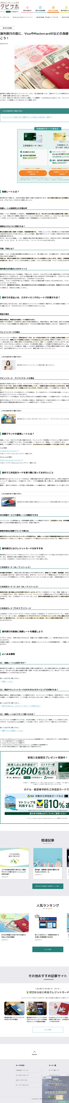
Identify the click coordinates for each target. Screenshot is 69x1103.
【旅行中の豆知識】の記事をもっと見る (47, 886)
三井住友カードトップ (22, 1070)
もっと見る (47, 949)
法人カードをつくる (21, 1080)
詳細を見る (33, 173)
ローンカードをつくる (22, 1085)
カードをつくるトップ (22, 1075)
